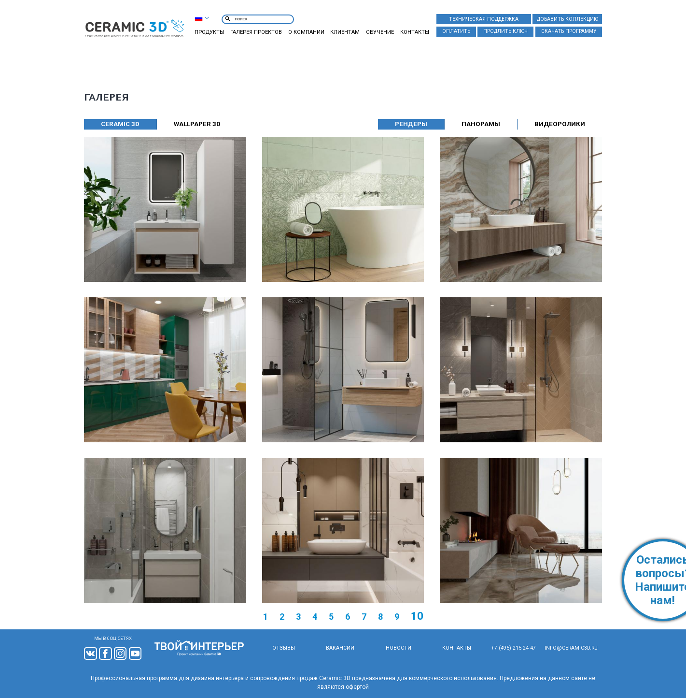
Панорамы (481, 124)
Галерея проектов (256, 32)
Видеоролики (560, 124)
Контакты (414, 32)
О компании (306, 32)
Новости (398, 648)
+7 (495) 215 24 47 (514, 648)
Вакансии (340, 648)
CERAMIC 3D (120, 124)
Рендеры (410, 124)
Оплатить (456, 31)
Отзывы (283, 648)
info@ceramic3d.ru (571, 648)
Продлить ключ (505, 31)
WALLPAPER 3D (197, 124)
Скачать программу (568, 31)
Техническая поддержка (483, 19)
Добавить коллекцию (567, 19)
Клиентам (345, 32)
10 (417, 616)
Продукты (209, 32)
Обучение (380, 32)
